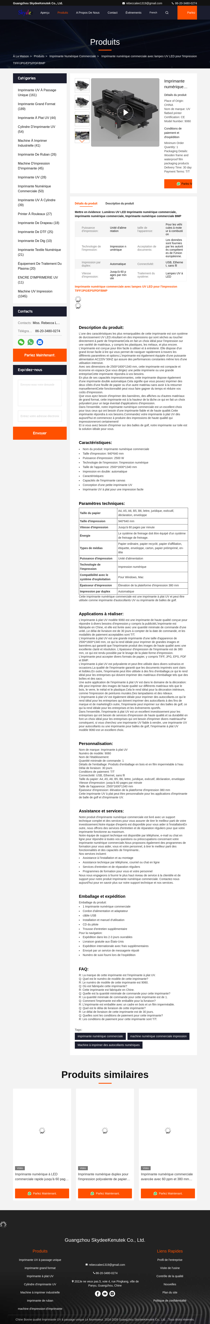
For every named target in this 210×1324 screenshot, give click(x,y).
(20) (40, 266)
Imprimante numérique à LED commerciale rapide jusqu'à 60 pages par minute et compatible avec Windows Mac (42, 1177)
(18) (38, 223)
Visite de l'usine (170, 1268)
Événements (133, 12)
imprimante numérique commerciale (72, 56)
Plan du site (169, 1292)
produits (39, 56)
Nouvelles (170, 1284)
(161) (37, 92)
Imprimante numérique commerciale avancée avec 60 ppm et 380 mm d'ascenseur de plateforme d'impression (167, 1177)
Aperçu (44, 12)
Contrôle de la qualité (170, 1276)
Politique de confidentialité (169, 1300)
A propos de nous (87, 12)
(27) (35, 214)
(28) (32, 177)
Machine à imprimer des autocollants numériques (109, 1045)
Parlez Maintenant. (192, 15)
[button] (82, 141)
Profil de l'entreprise (169, 1259)
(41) (32, 143)
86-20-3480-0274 (184, 3)
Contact (113, 12)
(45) (34, 166)
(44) (37, 118)
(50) (34, 189)
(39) (36, 202)
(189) (36, 106)
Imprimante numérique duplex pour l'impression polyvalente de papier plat (103, 1177)
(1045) (35, 294)
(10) (35, 241)
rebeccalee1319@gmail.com (142, 3)
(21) (39, 252)
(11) (38, 280)
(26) (37, 154)
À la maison (21, 56)
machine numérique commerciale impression (158, 1036)
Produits (63, 12)
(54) (36, 129)
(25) (35, 232)
